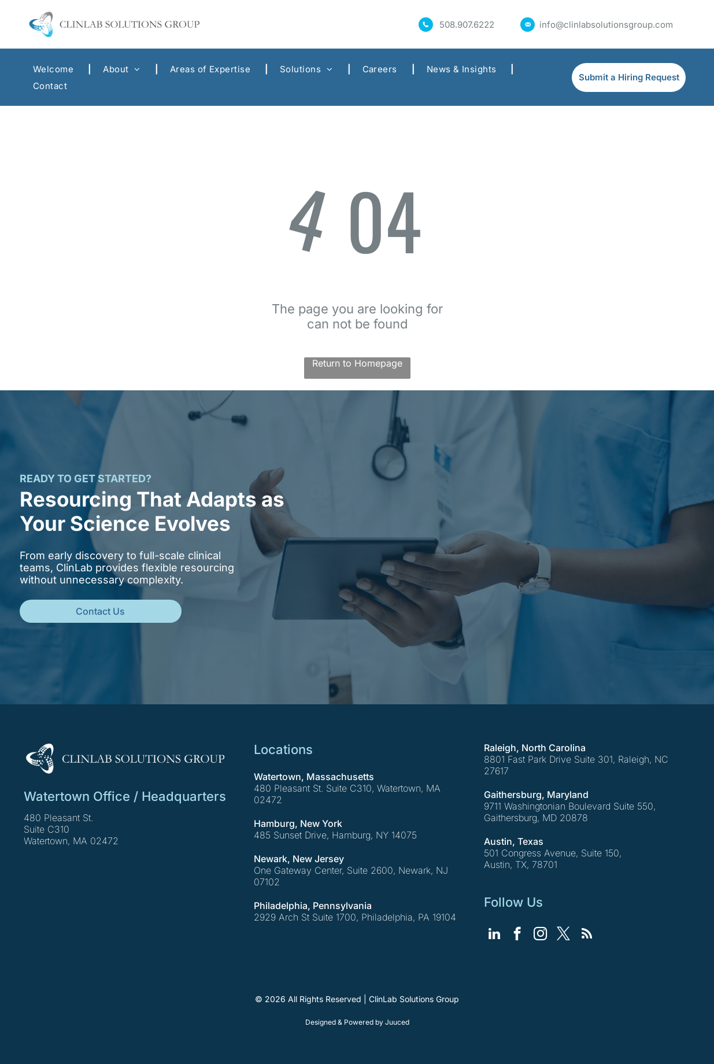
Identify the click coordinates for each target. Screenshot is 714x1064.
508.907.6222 (466, 24)
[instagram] (540, 935)
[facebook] (517, 935)
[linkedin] (494, 935)
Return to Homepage (357, 363)
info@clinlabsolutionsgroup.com (606, 24)
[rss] (586, 935)
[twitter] (563, 935)
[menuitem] (56, 69)
